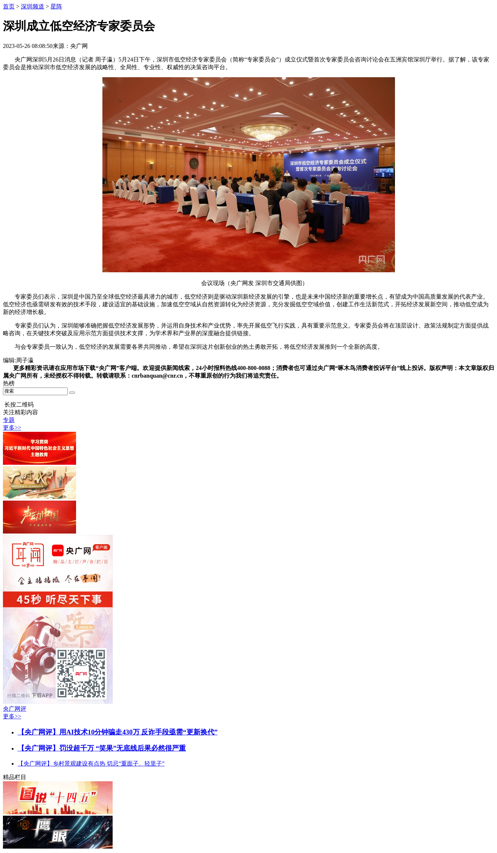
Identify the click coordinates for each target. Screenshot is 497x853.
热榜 (9, 383)
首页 (9, 6)
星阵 (56, 6)
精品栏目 (14, 777)
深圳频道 (32, 6)
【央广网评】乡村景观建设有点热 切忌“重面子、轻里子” (91, 763)
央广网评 (14, 709)
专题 (9, 420)
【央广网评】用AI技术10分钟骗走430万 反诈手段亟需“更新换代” (118, 732)
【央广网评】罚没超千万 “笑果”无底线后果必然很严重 (102, 748)
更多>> (12, 427)
